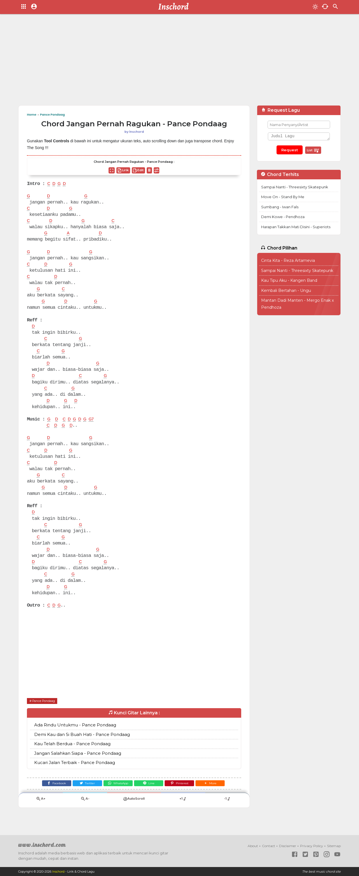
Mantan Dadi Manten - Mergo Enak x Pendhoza (297, 304)
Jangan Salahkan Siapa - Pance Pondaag (77, 762)
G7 (95, 424)
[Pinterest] (184, 793)
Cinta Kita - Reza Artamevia (288, 260)
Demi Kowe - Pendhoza (283, 216)
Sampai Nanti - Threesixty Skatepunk (294, 187)
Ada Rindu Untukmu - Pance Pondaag (75, 734)
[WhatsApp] (116, 793)
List (313, 150)
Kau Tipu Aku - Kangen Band (289, 280)
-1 (227, 810)
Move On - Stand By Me (282, 197)
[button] (217, 793)
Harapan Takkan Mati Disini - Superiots (295, 227)
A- (85, 810)
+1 (183, 810)
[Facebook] (49, 793)
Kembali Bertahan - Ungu (286, 290)
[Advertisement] (179, 61)
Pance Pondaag (46, 710)
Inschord (58, 871)
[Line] (150, 793)
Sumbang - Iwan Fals (279, 207)
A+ (41, 810)
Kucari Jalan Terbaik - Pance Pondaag (74, 771)
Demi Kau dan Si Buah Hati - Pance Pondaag (82, 743)
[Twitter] (83, 793)
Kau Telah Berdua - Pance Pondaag (72, 753)
